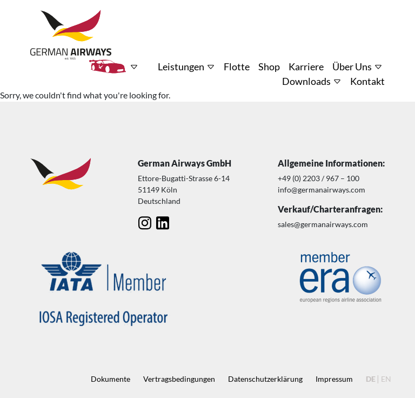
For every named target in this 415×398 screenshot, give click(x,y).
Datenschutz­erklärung (265, 378)
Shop (269, 66)
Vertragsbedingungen (179, 378)
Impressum (334, 378)
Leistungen (181, 66)
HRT (107, 66)
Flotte (237, 66)
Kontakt (367, 81)
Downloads (306, 81)
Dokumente (110, 378)
